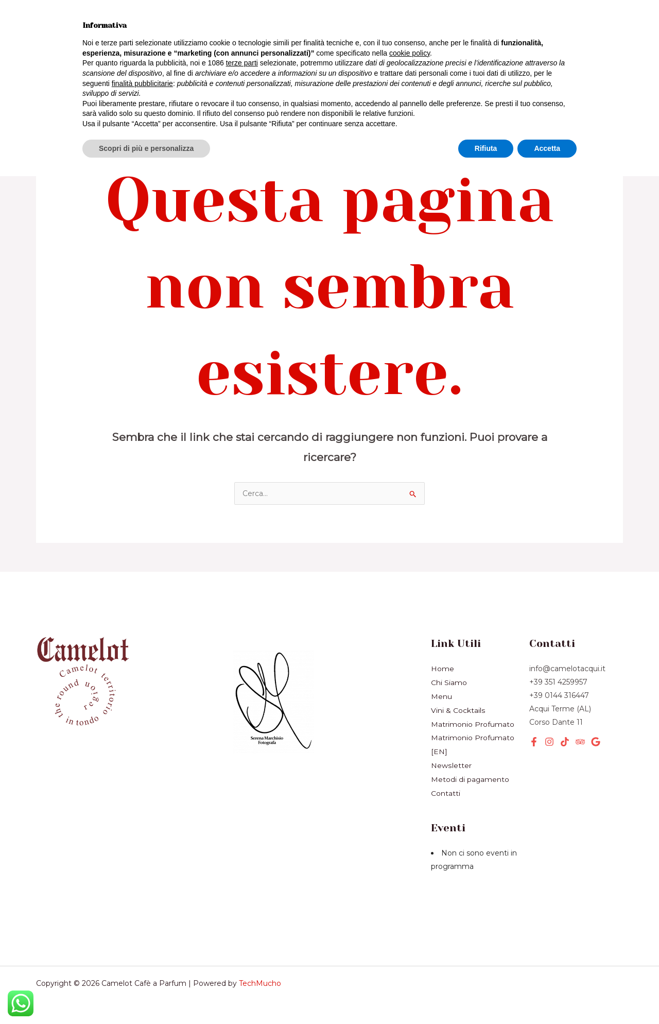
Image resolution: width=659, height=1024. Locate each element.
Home (62, 25)
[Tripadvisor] (580, 741)
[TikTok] (564, 741)
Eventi (193, 44)
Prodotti (68, 44)
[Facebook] (534, 741)
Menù (113, 25)
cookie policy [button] (409, 901)
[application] (149, 44)
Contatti (445, 789)
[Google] (595, 741)
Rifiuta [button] (486, 996)
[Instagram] (549, 741)
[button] (538, 45)
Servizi (132, 44)
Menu (441, 695)
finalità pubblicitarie (142, 931)
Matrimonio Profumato (472, 722)
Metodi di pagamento (470, 775)
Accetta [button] (547, 996)
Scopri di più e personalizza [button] (146, 996)
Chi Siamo (72, 64)
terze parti (242, 911)
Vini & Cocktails (187, 25)
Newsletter (147, 64)
